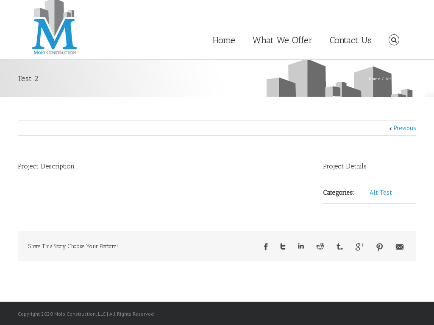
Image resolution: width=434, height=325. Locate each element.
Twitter (283, 246)
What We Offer (282, 40)
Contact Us (351, 40)
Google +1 (359, 247)
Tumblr (340, 246)
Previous (405, 128)
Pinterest (379, 247)
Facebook (266, 246)
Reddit (320, 246)
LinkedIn (301, 246)
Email (399, 247)
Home (223, 40)
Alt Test (393, 78)
